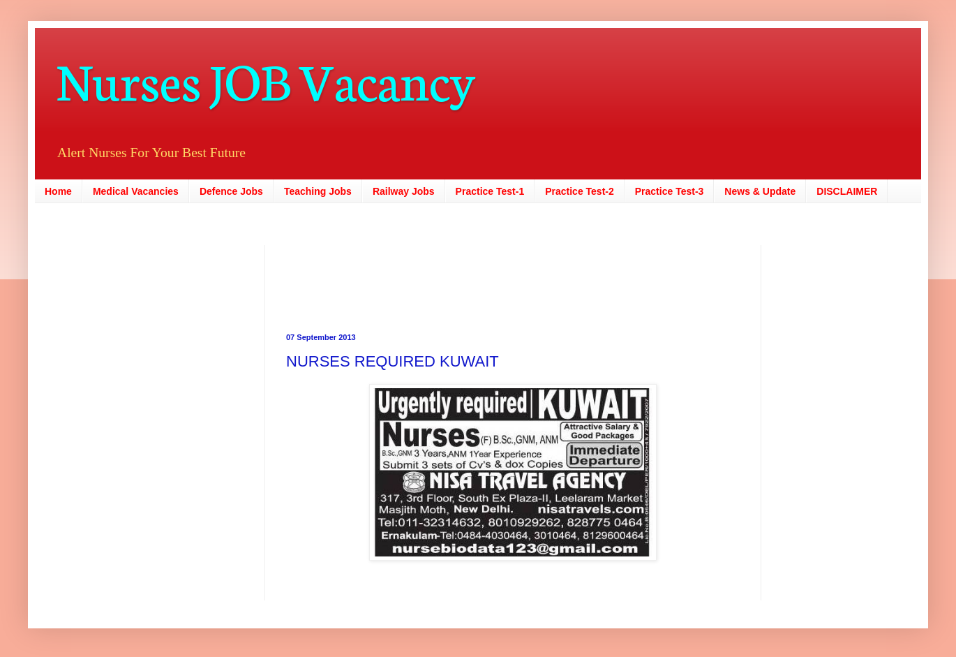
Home (58, 191)
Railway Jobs (404, 191)
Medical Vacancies (136, 191)
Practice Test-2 (579, 191)
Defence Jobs (231, 191)
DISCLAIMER (846, 191)
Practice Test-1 (490, 191)
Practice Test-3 (669, 191)
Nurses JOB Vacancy (265, 78)
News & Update (760, 191)
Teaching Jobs (318, 191)
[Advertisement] (425, 276)
